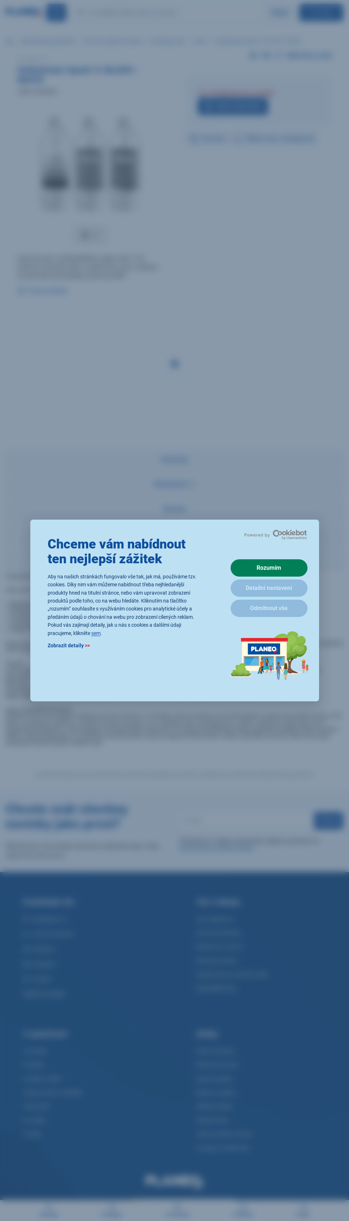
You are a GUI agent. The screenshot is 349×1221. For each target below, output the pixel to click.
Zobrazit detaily (69, 645)
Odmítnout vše (269, 608)
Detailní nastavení (269, 588)
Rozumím (269, 567)
